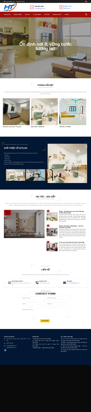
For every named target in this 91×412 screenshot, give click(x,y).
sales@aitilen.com (11, 347)
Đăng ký (67, 8)
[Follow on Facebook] (5, 350)
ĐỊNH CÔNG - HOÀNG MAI (37, 126)
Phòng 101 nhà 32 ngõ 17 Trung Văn (12, 126)
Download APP (57, 14)
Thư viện (46, 14)
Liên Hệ (67, 14)
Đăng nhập (68, 6)
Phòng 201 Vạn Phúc (39, 338)
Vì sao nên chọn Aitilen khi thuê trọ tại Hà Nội (75, 349)
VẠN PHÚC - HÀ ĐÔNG (65, 126)
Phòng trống (18, 14)
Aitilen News (37, 14)
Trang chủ (7, 14)
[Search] (86, 14)
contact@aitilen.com (40, 8)
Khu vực (27, 14)
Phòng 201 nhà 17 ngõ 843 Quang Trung (47, 340)
